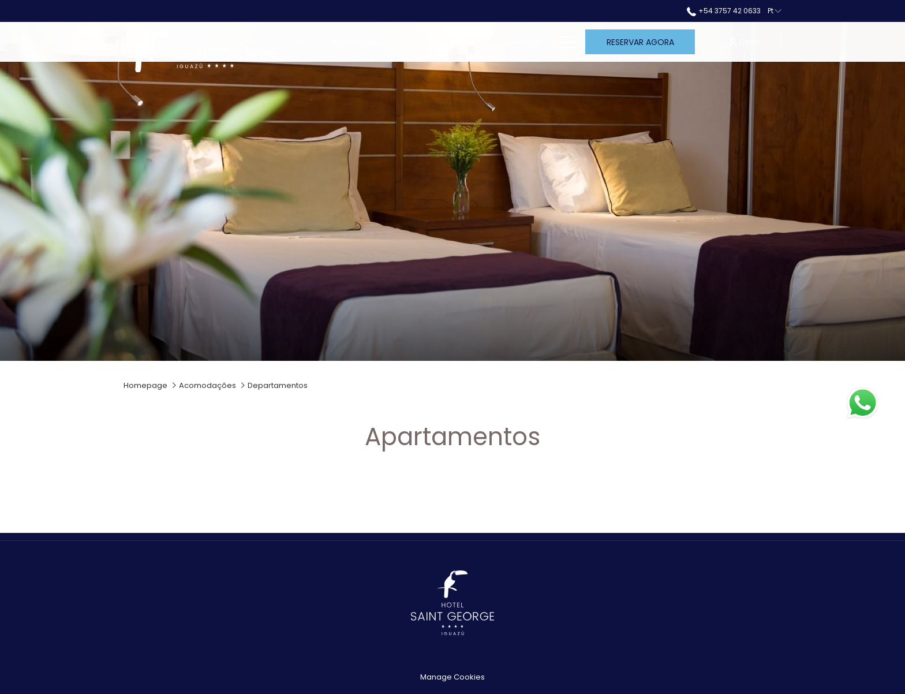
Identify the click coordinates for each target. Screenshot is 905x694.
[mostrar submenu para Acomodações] (411, 42)
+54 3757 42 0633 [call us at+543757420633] (723, 11)
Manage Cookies (452, 676)
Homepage (145, 385)
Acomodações (207, 385)
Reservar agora (640, 42)
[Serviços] (522, 42)
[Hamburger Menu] (563, 42)
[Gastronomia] (456, 42)
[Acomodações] (364, 42)
